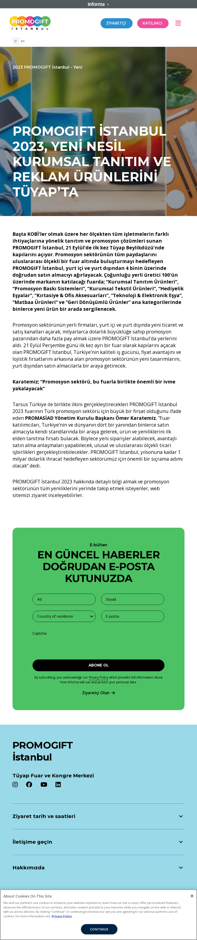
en (23, 41)
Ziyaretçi (116, 23)
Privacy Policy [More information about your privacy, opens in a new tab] (62, 916)
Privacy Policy (98, 677)
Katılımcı (153, 23)
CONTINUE (99, 929)
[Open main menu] (179, 23)
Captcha (39, 633)
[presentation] (61, 645)
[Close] (192, 896)
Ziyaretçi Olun (98, 692)
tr (16, 41)
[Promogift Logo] (30, 22)
